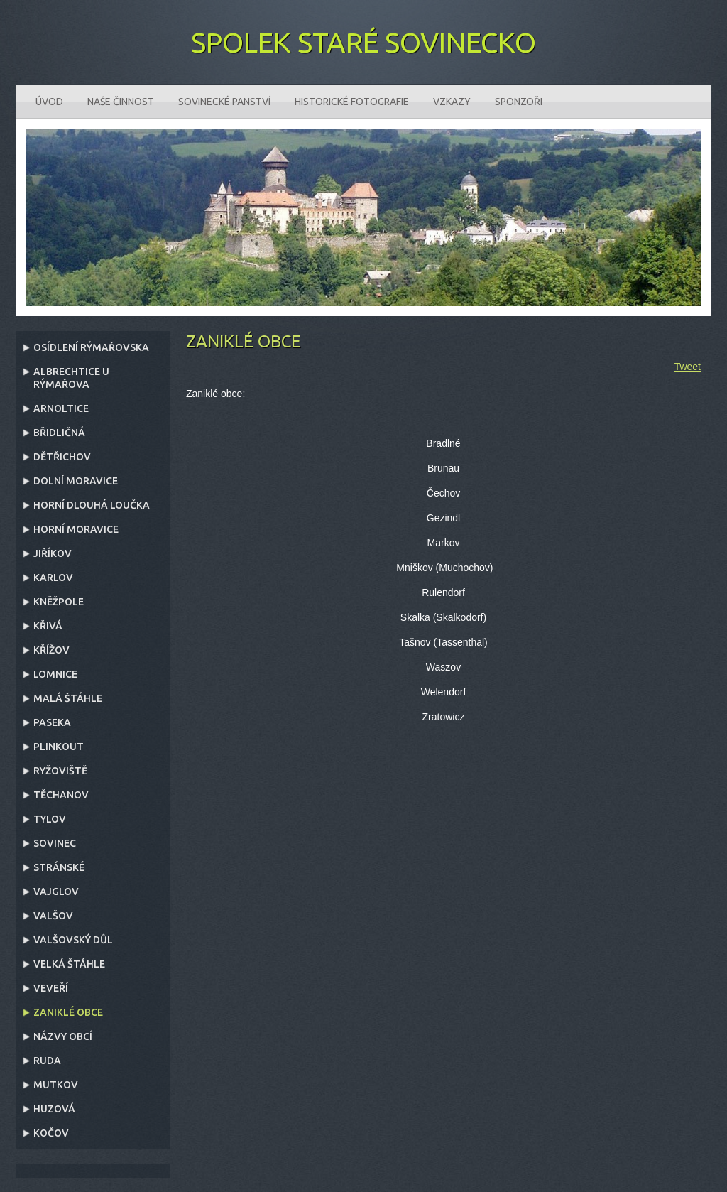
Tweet (687, 366)
